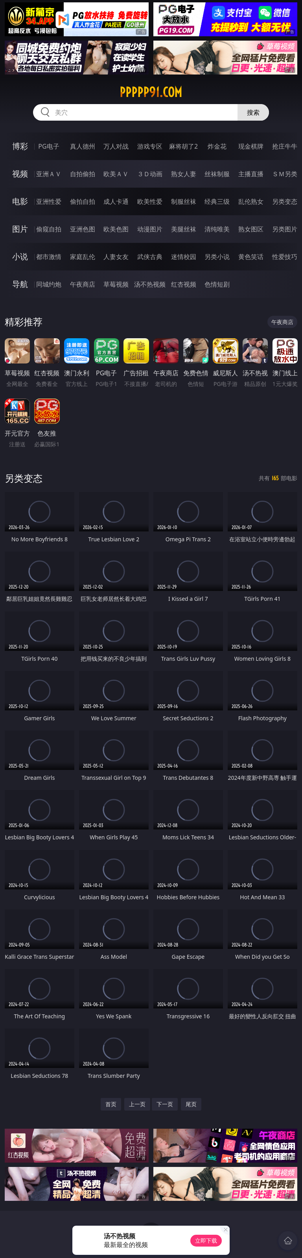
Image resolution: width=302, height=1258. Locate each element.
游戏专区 (149, 146)
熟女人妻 (183, 174)
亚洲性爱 (48, 201)
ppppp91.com (151, 92)
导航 (20, 284)
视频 (20, 173)
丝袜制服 (217, 174)
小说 (20, 256)
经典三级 (217, 201)
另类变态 (284, 201)
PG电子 (48, 146)
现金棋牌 (250, 146)
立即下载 (206, 1240)
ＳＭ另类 (284, 174)
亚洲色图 (82, 229)
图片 (20, 229)
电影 (20, 201)
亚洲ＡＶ (48, 174)
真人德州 (82, 146)
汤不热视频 (150, 284)
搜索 (253, 112)
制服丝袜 (183, 201)
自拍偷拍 (82, 174)
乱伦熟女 (250, 201)
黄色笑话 (250, 256)
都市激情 (48, 256)
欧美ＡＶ (116, 174)
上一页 (137, 1104)
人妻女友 (116, 256)
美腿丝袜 (183, 229)
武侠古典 (149, 256)
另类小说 (217, 256)
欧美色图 (116, 229)
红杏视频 (183, 284)
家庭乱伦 (82, 256)
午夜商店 (82, 284)
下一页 (165, 1104)
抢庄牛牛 (284, 146)
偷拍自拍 (82, 201)
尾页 (191, 1104)
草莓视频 (116, 284)
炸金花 (217, 146)
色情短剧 (217, 284)
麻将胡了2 (183, 146)
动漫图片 (149, 229)
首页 (110, 1104)
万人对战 (116, 146)
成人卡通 (116, 201)
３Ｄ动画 (149, 174)
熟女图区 (250, 229)
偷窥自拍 (48, 229)
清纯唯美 (217, 229)
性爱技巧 (284, 256)
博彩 (20, 146)
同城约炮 (48, 284)
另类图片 (284, 229)
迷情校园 (183, 256)
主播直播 (250, 174)
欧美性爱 (149, 201)
